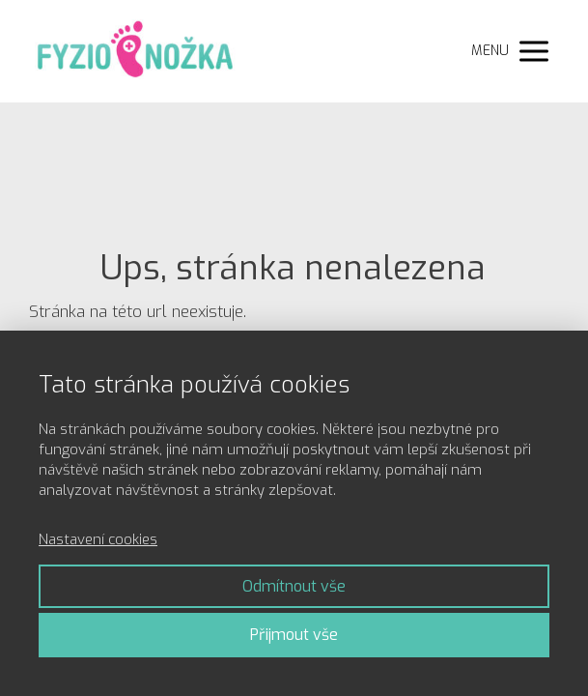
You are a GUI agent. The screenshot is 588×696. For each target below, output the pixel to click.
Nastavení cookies (98, 539)
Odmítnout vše (294, 586)
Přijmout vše (294, 634)
